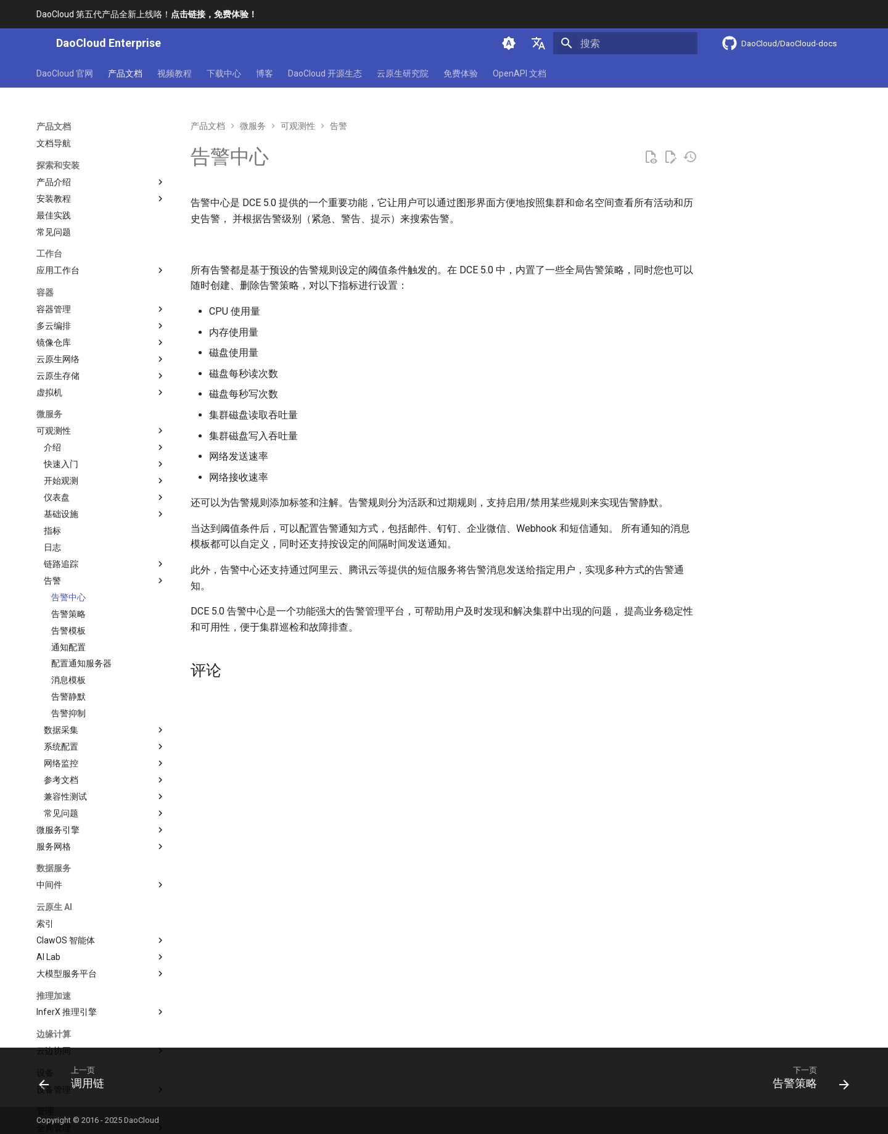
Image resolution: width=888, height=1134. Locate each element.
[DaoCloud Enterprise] (36, 43)
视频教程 (174, 73)
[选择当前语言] (538, 43)
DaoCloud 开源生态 (325, 73)
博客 (264, 73)
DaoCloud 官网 (64, 73)
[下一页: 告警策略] (806, 1080)
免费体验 (460, 73)
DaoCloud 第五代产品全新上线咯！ (146, 14)
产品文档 (125, 73)
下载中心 (224, 73)
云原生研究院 (403, 73)
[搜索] (625, 43)
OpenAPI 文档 (519, 73)
